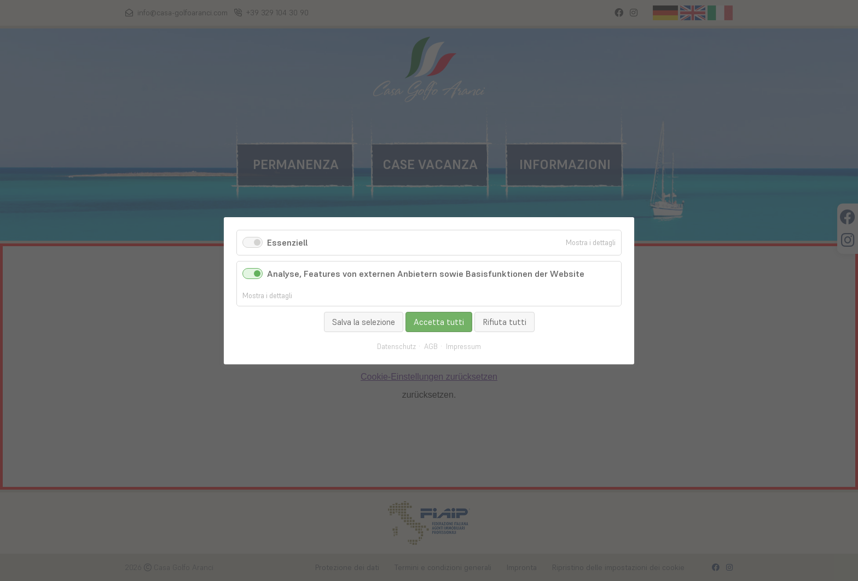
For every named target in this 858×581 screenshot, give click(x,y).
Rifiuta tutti (504, 321)
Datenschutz (396, 346)
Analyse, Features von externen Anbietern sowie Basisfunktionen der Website (425, 273)
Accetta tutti (439, 321)
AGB (431, 346)
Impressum (463, 346)
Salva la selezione (363, 321)
